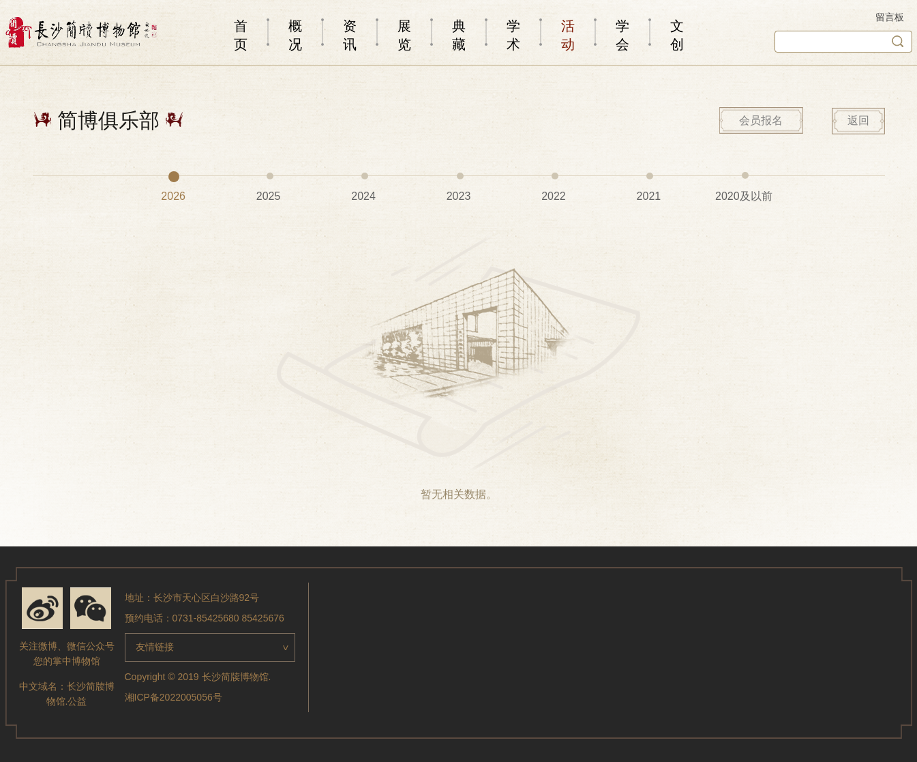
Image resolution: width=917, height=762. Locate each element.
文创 (677, 35)
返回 (858, 120)
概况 (295, 35)
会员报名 (761, 120)
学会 (622, 35)
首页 (240, 35)
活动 (568, 35)
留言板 (889, 17)
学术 (513, 35)
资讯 (350, 35)
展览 (404, 35)
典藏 (459, 35)
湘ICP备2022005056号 (173, 697)
